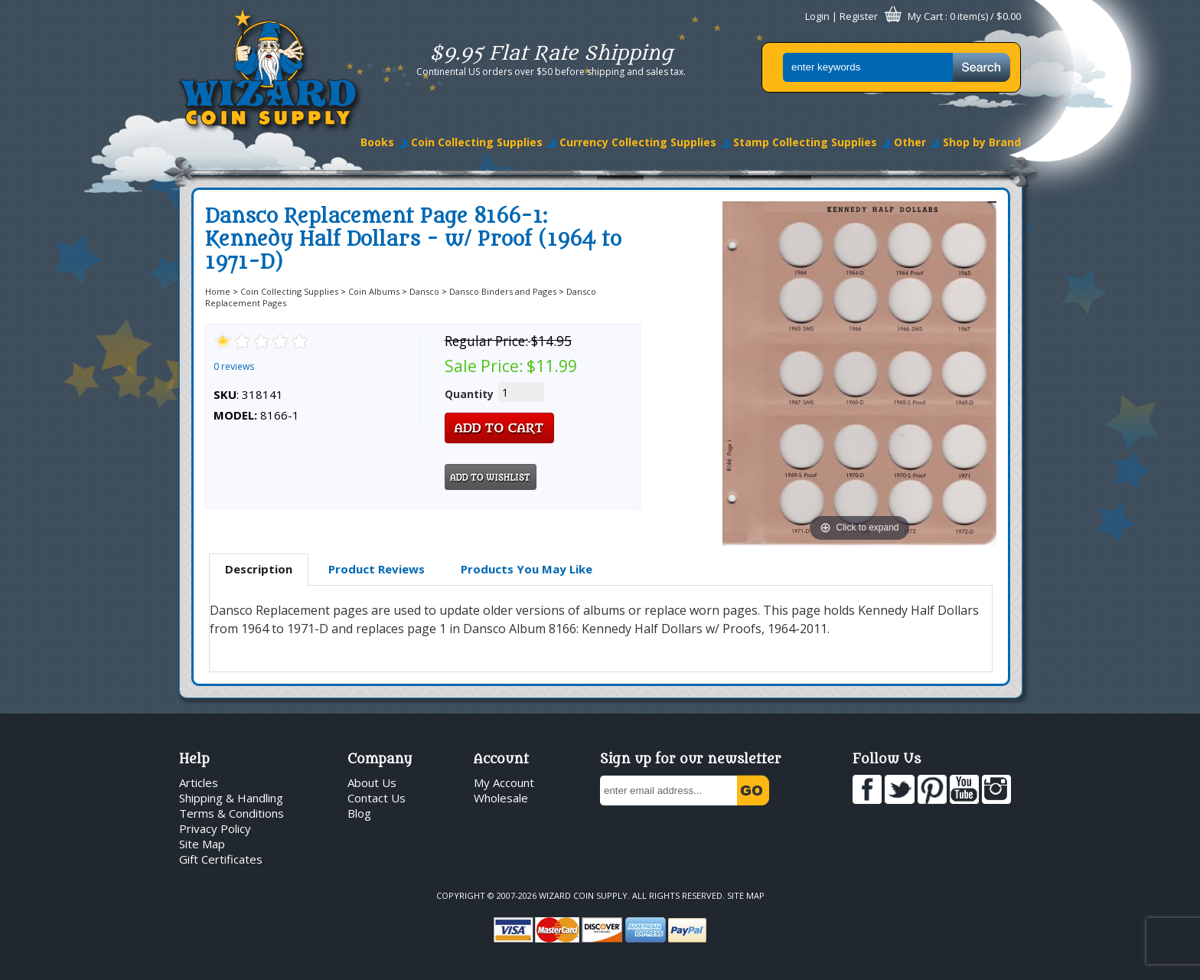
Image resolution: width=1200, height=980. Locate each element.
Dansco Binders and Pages (502, 291)
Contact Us (376, 797)
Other (910, 142)
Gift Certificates (220, 859)
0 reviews (234, 366)
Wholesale (501, 797)
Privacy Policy (215, 828)
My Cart (925, 16)
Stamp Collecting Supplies (805, 142)
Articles (198, 782)
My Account (504, 782)
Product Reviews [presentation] (376, 569)
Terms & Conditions (231, 813)
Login (817, 16)
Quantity (469, 394)
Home (217, 291)
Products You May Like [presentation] (526, 569)
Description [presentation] (258, 569)
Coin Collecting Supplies (477, 142)
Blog (359, 813)
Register (859, 16)
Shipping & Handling (231, 797)
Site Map (202, 843)
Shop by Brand (982, 142)
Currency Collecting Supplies (637, 142)
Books (377, 142)
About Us (371, 782)
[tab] (258, 570)
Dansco (424, 291)
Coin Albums (373, 291)
